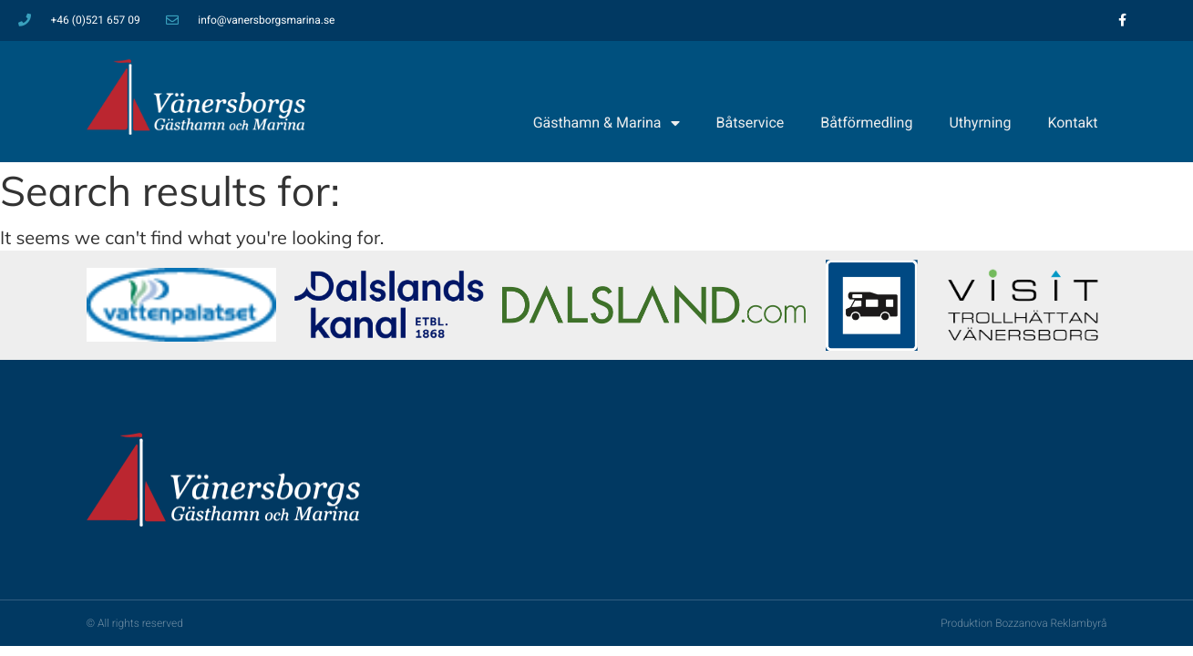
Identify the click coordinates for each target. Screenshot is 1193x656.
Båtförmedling (866, 122)
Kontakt (1072, 122)
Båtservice (750, 122)
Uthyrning (980, 122)
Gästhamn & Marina (606, 123)
